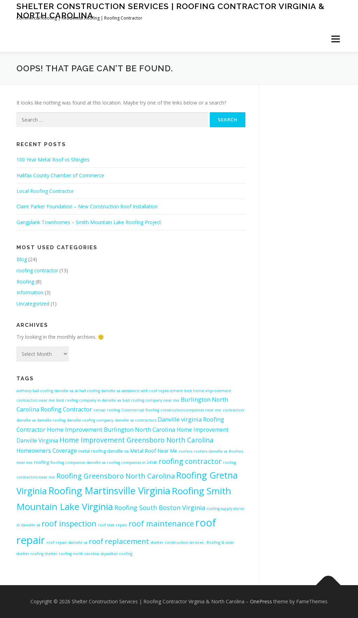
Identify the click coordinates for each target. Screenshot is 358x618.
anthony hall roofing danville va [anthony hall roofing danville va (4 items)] (44, 390)
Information (29, 292)
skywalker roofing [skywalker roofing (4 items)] (116, 553)
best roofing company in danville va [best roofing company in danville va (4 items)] (88, 400)
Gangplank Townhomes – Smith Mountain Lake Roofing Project (88, 222)
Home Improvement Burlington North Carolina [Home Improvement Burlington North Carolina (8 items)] (111, 429)
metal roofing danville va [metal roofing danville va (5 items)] (103, 451)
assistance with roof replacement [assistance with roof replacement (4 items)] (152, 390)
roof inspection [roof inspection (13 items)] (69, 523)
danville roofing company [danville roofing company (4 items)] (90, 420)
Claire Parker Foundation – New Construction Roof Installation (87, 206)
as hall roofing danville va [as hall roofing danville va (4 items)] (97, 390)
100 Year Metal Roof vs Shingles (53, 159)
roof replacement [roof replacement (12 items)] (119, 541)
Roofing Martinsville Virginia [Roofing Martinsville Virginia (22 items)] (109, 490)
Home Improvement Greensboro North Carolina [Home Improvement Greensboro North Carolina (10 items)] (136, 440)
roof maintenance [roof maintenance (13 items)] (161, 523)
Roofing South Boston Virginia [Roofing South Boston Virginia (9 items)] (159, 507)
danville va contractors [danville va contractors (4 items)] (135, 420)
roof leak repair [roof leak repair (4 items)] (112, 525)
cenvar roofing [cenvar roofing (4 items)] (106, 410)
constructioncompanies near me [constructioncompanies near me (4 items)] (190, 410)
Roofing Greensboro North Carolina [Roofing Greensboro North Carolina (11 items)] (115, 476)
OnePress (261, 601)
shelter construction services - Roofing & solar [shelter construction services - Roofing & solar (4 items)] (192, 542)
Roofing (25, 281)
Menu (335, 39)
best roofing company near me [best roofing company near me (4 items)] (150, 400)
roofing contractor (37, 270)
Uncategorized (32, 303)
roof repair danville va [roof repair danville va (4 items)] (66, 542)
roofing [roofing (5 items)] (41, 462)
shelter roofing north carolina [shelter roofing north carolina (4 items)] (72, 553)
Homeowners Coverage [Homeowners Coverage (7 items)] (46, 450)
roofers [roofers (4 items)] (185, 451)
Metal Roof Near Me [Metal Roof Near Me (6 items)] (153, 450)
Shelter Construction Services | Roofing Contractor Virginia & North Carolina (170, 10)
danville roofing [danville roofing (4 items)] (51, 420)
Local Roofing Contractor (45, 191)
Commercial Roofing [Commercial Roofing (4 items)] (140, 410)
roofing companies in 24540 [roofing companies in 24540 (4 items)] (132, 462)
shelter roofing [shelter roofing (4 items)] (29, 553)
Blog (21, 259)
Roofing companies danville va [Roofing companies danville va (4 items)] (78, 462)
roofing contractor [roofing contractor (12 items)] (190, 461)
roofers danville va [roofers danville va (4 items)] (211, 451)
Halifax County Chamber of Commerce (60, 175)
